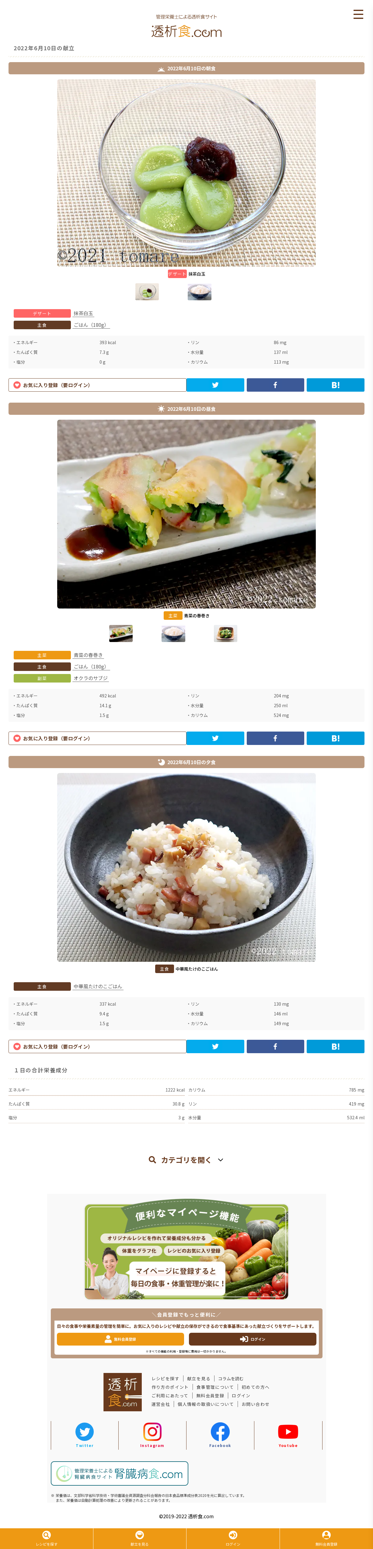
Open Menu (358, 14)
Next (369, 191)
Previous (4, 191)
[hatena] (335, 385)
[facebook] (276, 385)
